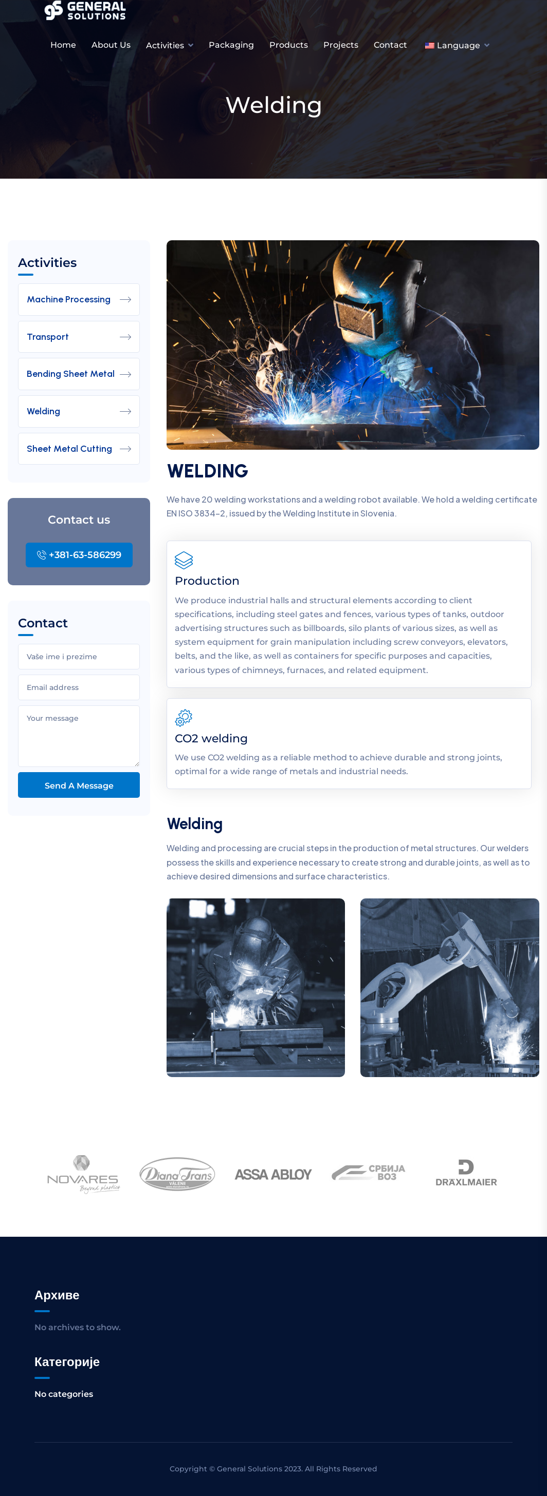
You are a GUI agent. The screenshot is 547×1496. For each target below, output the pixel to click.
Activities (165, 45)
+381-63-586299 (79, 555)
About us (111, 45)
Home (63, 45)
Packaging (231, 45)
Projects (340, 45)
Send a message (79, 786)
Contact (390, 45)
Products (288, 45)
